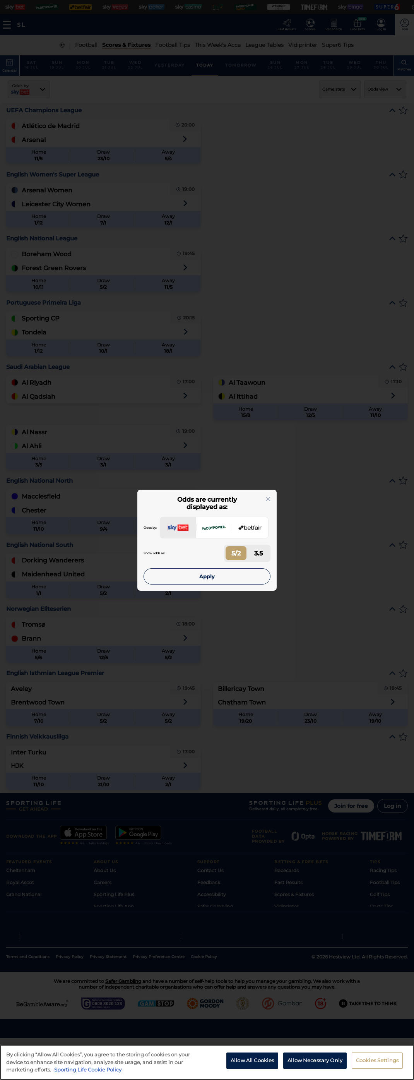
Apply (207, 576)
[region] (207, 1062)
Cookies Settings (377, 1060)
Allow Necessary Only (314, 1060)
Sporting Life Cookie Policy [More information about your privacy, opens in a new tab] (87, 1069)
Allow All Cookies (252, 1060)
